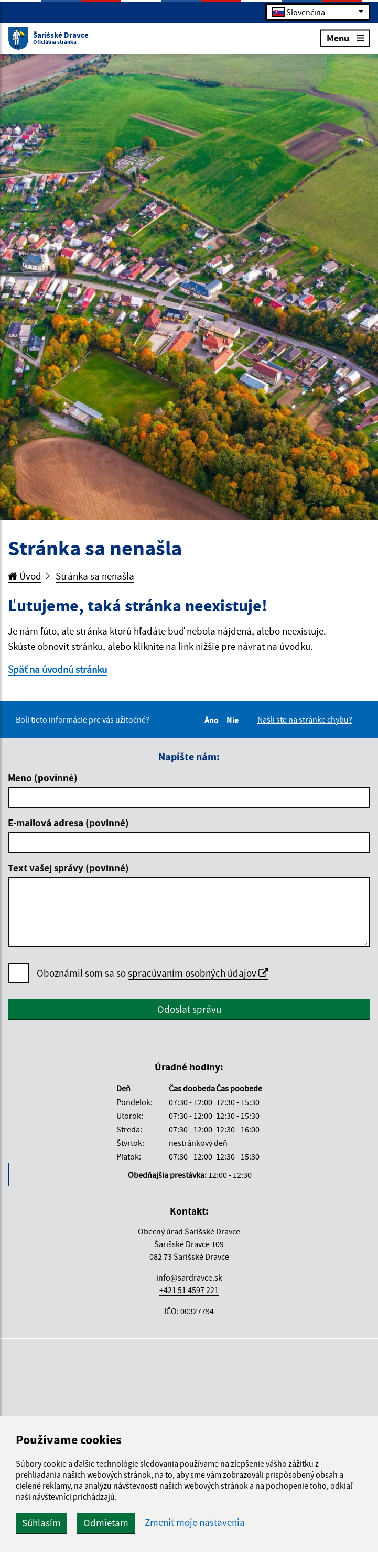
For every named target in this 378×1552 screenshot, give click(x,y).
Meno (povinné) (43, 777)
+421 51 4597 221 (189, 1290)
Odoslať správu (189, 1009)
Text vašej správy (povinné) (68, 867)
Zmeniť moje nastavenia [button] (195, 1522)
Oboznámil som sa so (152, 973)
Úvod (24, 576)
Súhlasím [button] (41, 1522)
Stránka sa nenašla (95, 576)
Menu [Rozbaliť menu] (345, 37)
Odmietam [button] (105, 1522)
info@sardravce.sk (189, 1277)
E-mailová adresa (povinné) (68, 822)
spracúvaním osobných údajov (198, 973)
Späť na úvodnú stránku (57, 669)
